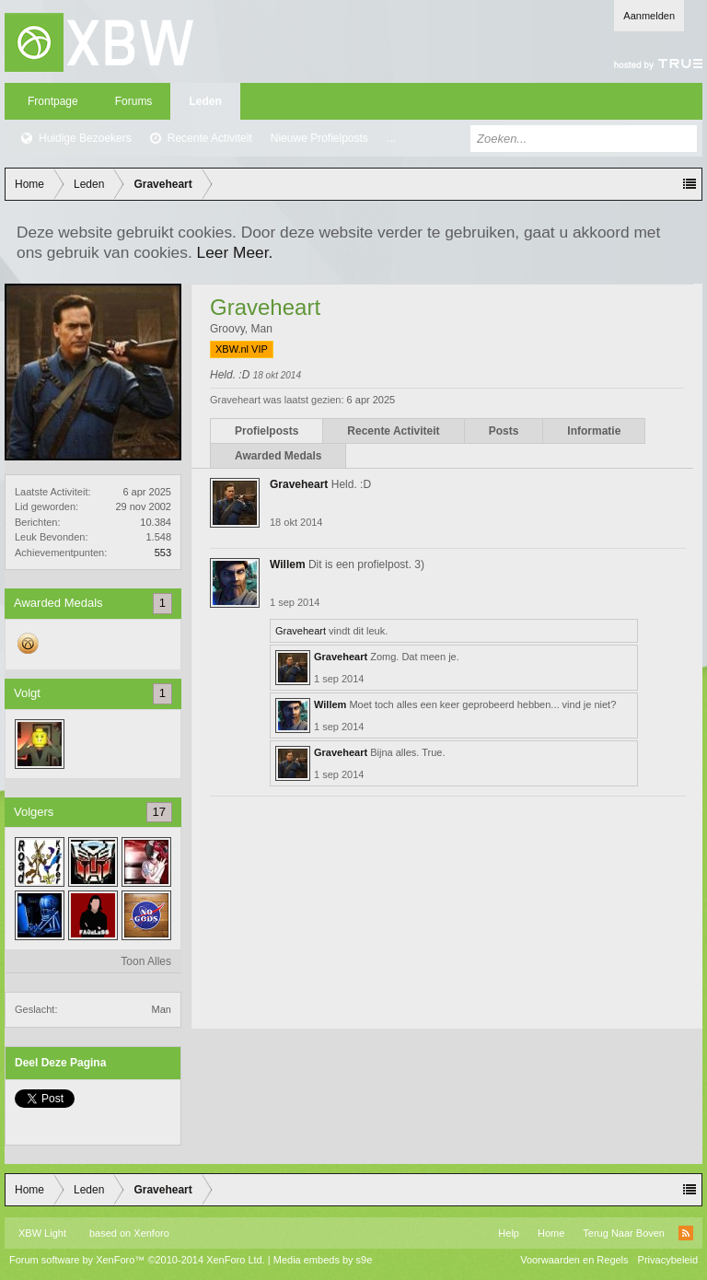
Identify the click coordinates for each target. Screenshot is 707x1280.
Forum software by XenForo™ (137, 1259)
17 (159, 812)
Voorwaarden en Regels (574, 1259)
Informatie (593, 431)
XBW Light (42, 1233)
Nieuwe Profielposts (319, 138)
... (391, 138)
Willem (288, 564)
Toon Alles (146, 961)
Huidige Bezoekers (85, 138)
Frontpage (53, 101)
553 (163, 552)
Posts (504, 431)
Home (551, 1233)
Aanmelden (649, 15)
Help (508, 1233)
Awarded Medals (278, 455)
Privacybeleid (668, 1259)
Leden (205, 101)
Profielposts (266, 431)
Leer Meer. (235, 252)
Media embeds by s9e (323, 1259)
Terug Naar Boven (624, 1233)
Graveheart (299, 484)
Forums (134, 101)
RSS (685, 1233)
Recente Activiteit (210, 138)
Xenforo (151, 1233)
